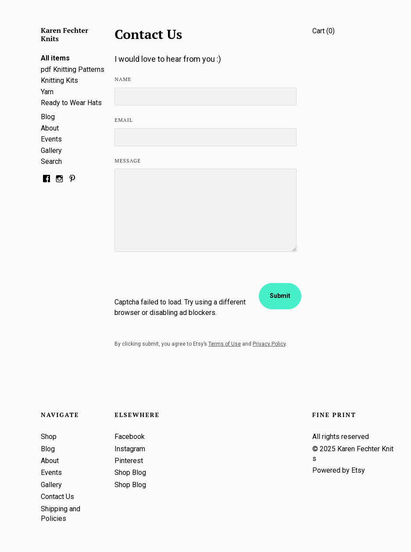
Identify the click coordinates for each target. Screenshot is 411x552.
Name (122, 79)
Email (123, 120)
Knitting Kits (59, 80)
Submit (280, 295)
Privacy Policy (269, 344)
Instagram (129, 449)
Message (127, 160)
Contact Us (57, 496)
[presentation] (181, 280)
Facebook (129, 436)
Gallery (51, 150)
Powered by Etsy (338, 470)
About (50, 128)
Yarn (47, 92)
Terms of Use (224, 344)
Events (51, 139)
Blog (48, 117)
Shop (49, 436)
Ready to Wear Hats (71, 103)
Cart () (323, 31)
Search (51, 161)
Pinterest (128, 460)
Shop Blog (130, 472)
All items (55, 58)
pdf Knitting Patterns (72, 69)
